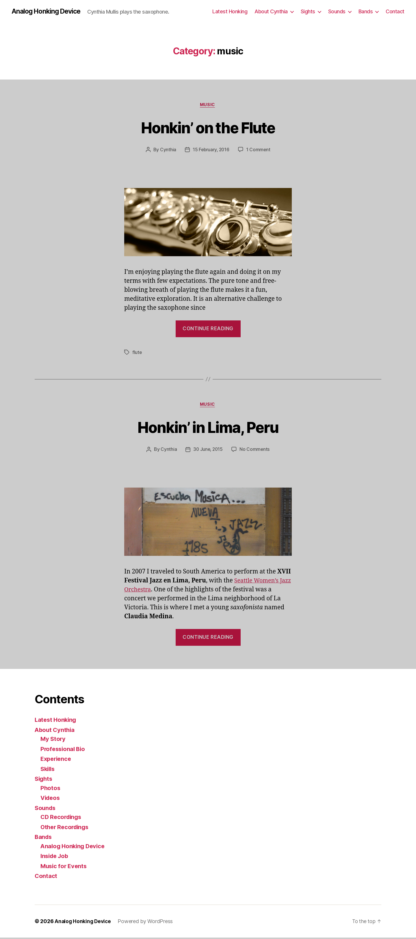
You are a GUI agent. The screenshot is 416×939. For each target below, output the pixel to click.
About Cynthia (271, 11)
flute (137, 353)
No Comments (255, 451)
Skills (48, 770)
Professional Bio (63, 750)
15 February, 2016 (211, 151)
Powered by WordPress (146, 923)
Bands (366, 11)
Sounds (337, 11)
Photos (50, 789)
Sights (308, 11)
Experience (56, 760)
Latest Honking (229, 11)
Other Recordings (66, 828)
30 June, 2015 (207, 451)
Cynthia (167, 151)
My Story (53, 740)
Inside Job (55, 857)
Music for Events (64, 867)
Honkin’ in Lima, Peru (208, 428)
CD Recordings (62, 818)
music (208, 105)
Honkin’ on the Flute (208, 128)
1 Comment (259, 151)
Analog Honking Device (48, 11)
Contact (395, 11)
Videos (50, 799)
